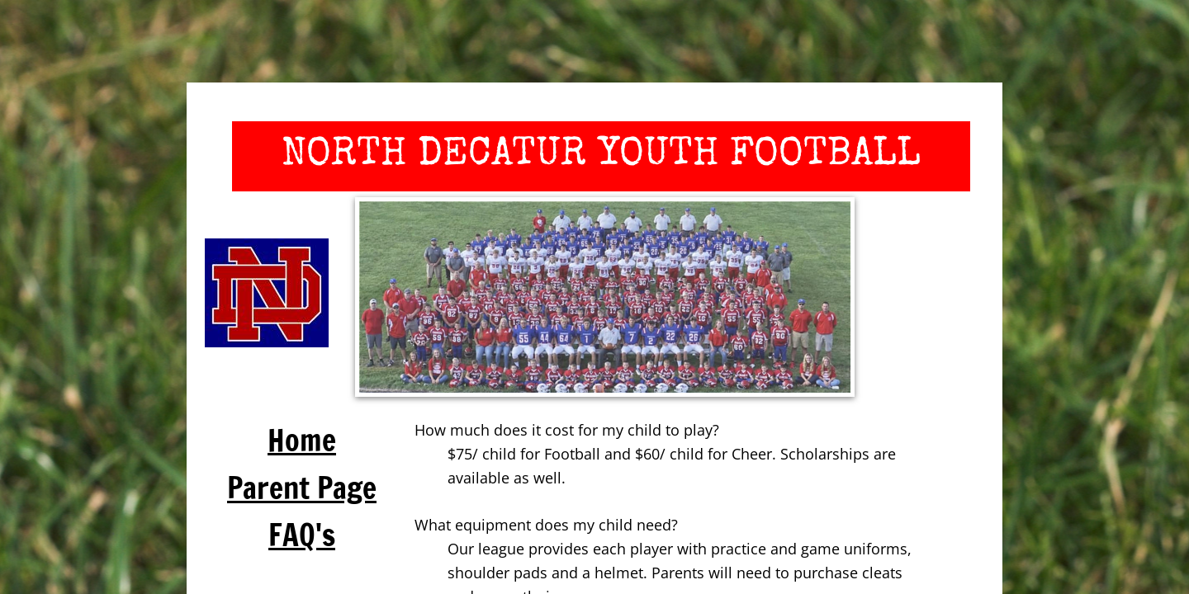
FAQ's (301, 535)
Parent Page (302, 488)
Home (302, 440)
